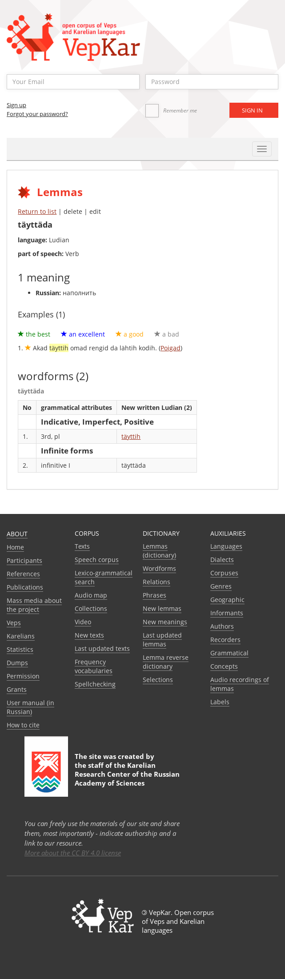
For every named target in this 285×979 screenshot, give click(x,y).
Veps (14, 622)
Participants (24, 560)
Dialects (222, 559)
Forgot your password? (37, 114)
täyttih (130, 436)
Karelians (21, 636)
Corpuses (224, 573)
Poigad (171, 348)
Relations (156, 582)
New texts (89, 635)
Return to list (37, 211)
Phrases (154, 595)
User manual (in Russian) (30, 707)
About (17, 534)
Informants (226, 613)
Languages (226, 546)
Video (83, 622)
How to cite (23, 725)
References (23, 574)
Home (15, 547)
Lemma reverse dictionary (166, 661)
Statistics (20, 649)
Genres (221, 586)
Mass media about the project (34, 605)
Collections (91, 608)
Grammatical (229, 653)
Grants (17, 689)
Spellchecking (95, 684)
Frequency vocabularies (93, 666)
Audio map (91, 595)
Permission (23, 676)
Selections (158, 679)
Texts (82, 546)
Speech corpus (97, 559)
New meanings (165, 622)
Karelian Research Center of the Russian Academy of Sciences (127, 774)
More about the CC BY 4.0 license (72, 852)
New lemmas (162, 608)
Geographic (227, 599)
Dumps (17, 662)
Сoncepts (224, 666)
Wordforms (159, 568)
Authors (222, 626)
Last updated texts (102, 648)
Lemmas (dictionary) (159, 550)
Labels (219, 702)
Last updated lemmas (162, 639)
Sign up (16, 105)
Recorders (225, 639)
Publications (25, 587)
